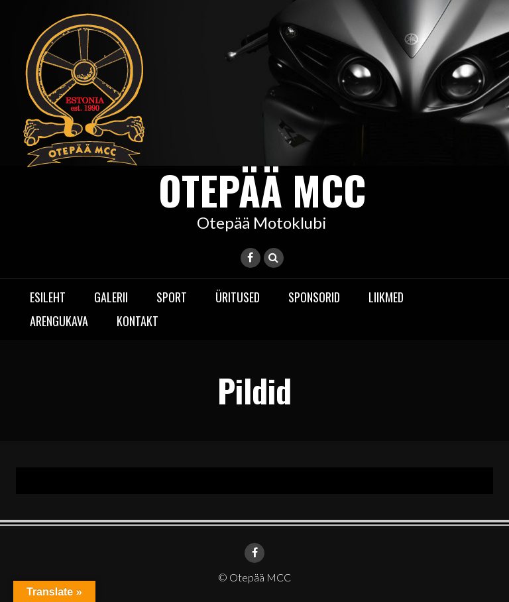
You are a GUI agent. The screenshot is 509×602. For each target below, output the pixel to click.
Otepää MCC (262, 189)
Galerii (111, 297)
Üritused (237, 297)
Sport (171, 297)
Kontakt (137, 321)
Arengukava (59, 321)
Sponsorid (314, 297)
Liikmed (386, 297)
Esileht (48, 297)
